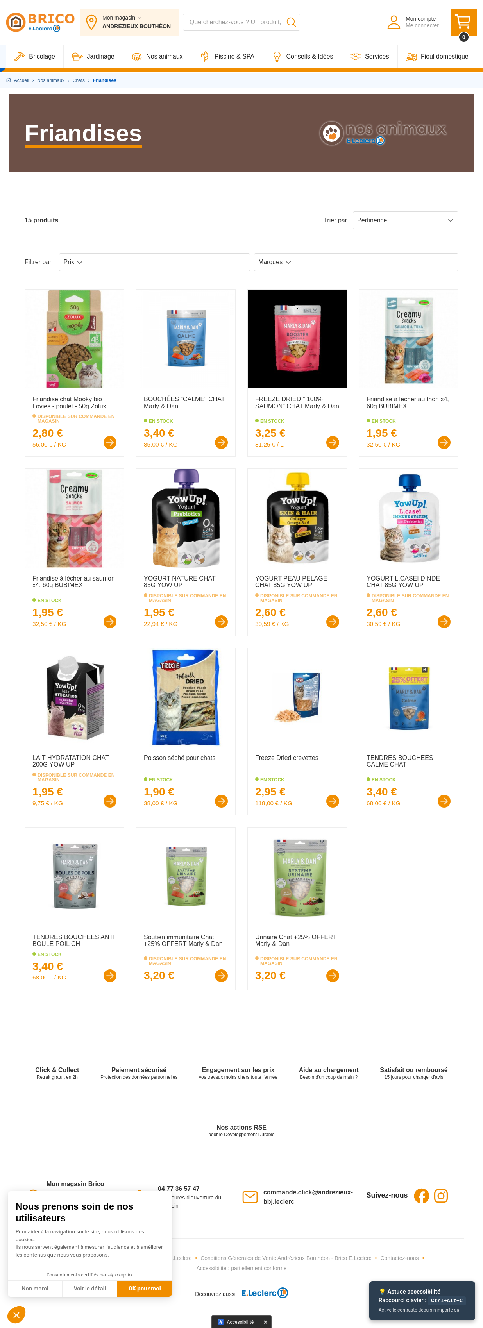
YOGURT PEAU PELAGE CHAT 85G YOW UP (291, 582)
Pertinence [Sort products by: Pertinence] (405, 220)
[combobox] (241, 22)
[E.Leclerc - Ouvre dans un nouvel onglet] (262, 1294)
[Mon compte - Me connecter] (412, 22)
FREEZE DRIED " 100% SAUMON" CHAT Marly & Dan (297, 402)
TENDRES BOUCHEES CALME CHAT (400, 761)
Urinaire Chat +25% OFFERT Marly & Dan (295, 940)
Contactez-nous (399, 1258)
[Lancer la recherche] (291, 22)
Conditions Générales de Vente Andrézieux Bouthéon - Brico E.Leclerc (285, 1258)
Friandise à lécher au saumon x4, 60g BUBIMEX (73, 582)
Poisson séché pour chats (179, 757)
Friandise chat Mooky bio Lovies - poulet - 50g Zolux (69, 402)
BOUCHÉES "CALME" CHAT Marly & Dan (184, 402)
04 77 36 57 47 (179, 1188)
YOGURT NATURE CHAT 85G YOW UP (179, 582)
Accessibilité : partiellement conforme (241, 1268)
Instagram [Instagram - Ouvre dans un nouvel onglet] (441, 1196)
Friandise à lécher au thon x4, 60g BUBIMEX (408, 402)
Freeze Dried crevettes (286, 757)
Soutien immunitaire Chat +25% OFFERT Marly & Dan (183, 940)
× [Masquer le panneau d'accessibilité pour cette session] (265, 1321)
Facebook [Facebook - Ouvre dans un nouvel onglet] (421, 1196)
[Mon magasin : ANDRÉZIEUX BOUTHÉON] (129, 22)
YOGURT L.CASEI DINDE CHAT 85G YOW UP (403, 582)
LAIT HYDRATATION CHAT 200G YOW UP (70, 761)
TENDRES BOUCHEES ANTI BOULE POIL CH (73, 940)
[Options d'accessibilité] (235, 1322)
